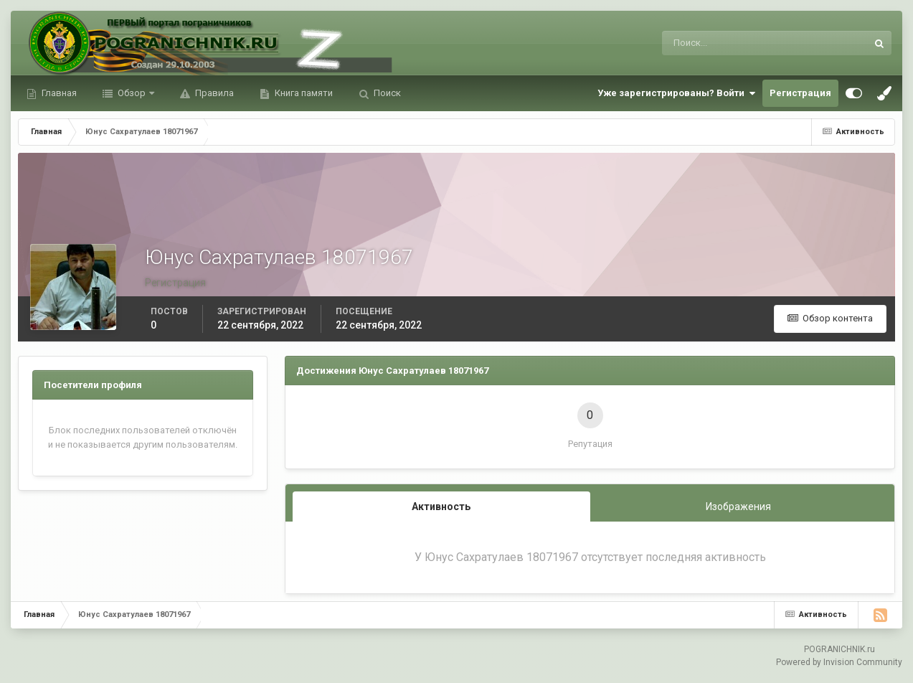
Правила (213, 93)
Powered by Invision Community (839, 662)
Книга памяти (303, 93)
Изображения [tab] (738, 506)
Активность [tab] (441, 506)
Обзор (131, 93)
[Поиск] (705, 43)
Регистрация (800, 93)
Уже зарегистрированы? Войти (676, 93)
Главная (58, 93)
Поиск (386, 93)
